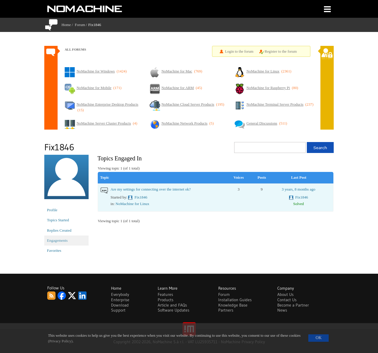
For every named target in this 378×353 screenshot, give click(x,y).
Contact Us (286, 299)
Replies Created (59, 230)
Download (120, 305)
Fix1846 (141, 197)
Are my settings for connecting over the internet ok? (150, 189)
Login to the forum (239, 51)
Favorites (54, 250)
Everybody (120, 294)
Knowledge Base (232, 305)
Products (165, 299)
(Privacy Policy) (60, 341)
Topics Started (58, 220)
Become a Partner (293, 305)
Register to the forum (281, 51)
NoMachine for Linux (132, 204)
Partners (225, 310)
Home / (68, 24)
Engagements (57, 240)
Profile (52, 210)
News (282, 310)
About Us (285, 294)
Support (118, 310)
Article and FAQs (172, 305)
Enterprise (120, 299)
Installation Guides (235, 299)
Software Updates (173, 310)
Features (165, 294)
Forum (80, 24)
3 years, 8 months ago (298, 189)
